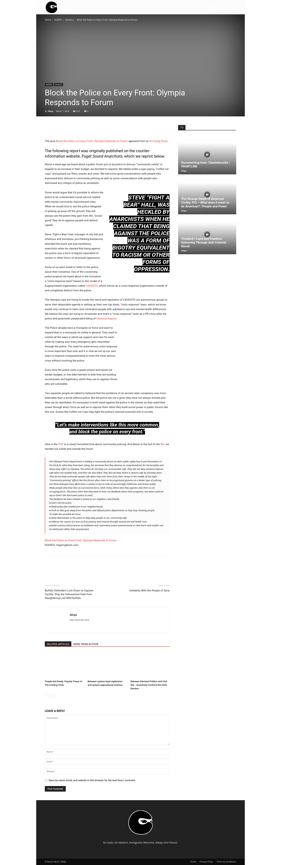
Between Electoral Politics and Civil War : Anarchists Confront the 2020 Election (148, 685)
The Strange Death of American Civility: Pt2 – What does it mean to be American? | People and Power (205, 202)
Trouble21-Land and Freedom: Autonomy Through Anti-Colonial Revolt (203, 242)
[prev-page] (47, 695)
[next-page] (53, 695)
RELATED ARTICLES (58, 644)
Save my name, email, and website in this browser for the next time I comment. (92, 780)
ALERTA (197, 7)
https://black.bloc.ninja (79, 620)
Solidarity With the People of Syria (149, 590)
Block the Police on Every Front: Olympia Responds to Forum (92, 141)
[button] (232, 7)
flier (163, 444)
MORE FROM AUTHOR (85, 644)
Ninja (50, 111)
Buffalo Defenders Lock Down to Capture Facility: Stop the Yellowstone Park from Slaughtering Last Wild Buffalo (69, 594)
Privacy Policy (206, 861)
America (69, 19)
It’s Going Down (158, 141)
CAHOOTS (92, 285)
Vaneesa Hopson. (106, 318)
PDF (60, 444)
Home (48, 19)
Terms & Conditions (226, 861)
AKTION (212, 7)
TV (223, 7)
